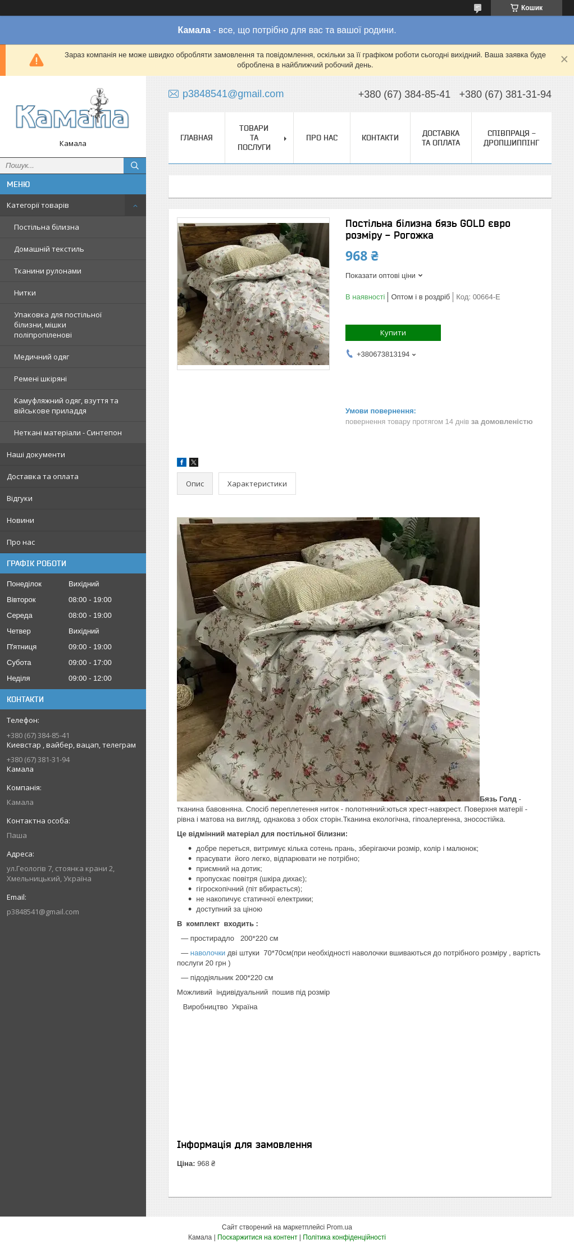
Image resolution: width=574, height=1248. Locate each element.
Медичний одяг (41, 357)
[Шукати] (135, 165)
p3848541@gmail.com (43, 912)
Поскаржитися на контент (257, 1237)
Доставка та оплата (43, 476)
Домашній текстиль (49, 249)
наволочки (208, 953)
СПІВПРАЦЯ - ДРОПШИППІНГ (511, 138)
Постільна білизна (46, 227)
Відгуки (20, 498)
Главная (196, 137)
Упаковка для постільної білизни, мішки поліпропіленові (58, 324)
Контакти (380, 137)
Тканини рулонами (47, 271)
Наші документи (36, 454)
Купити (393, 332)
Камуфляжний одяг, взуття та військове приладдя (66, 405)
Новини (20, 520)
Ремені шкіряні (40, 379)
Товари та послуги (254, 138)
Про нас (21, 542)
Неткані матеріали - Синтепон (68, 432)
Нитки (25, 293)
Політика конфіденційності (344, 1237)
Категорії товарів (38, 205)
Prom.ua (339, 1227)
